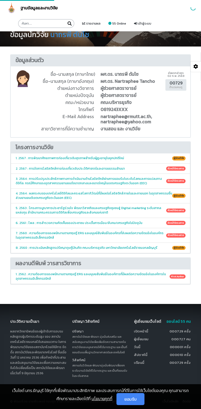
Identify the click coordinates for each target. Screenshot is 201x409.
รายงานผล (91, 23)
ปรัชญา (78, 331)
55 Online (117, 23)
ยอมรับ (130, 399)
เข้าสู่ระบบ (142, 23)
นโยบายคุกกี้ (102, 398)
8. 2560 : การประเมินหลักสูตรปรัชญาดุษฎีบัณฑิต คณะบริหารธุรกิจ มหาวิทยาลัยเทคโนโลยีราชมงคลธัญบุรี (101, 247)
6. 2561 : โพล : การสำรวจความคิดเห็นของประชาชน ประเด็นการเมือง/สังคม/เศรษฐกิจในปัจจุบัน (101, 223)
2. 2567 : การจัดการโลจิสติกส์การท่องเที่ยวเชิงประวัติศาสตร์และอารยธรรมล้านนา (101, 168)
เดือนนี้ (139, 362)
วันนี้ (137, 346)
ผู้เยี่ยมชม (141, 339)
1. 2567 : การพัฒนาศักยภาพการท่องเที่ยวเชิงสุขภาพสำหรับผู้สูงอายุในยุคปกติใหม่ (101, 158)
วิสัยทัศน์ (79, 360)
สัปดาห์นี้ (140, 354)
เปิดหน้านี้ (141, 331)
